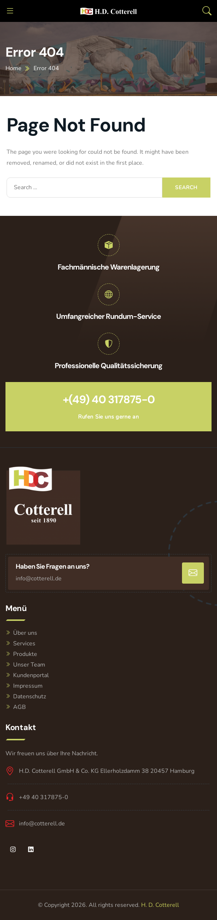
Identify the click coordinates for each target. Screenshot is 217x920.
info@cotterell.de (39, 578)
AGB (19, 707)
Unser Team (29, 665)
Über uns (25, 633)
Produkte (25, 654)
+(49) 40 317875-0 (109, 399)
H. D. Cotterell (160, 905)
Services (24, 644)
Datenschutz (29, 696)
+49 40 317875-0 (43, 797)
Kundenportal (31, 675)
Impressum (28, 686)
